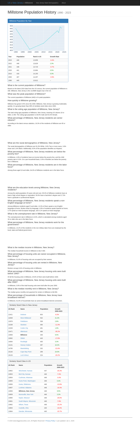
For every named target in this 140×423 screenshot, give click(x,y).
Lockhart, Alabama (25, 388)
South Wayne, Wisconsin (27, 401)
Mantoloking (24, 348)
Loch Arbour (24, 355)
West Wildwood (25, 318)
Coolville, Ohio (24, 408)
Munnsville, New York (26, 394)
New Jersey (18, 3)
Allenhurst (23, 331)
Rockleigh (23, 341)
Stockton (23, 325)
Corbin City (24, 328)
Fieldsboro (24, 321)
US (9, 3)
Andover (23, 314)
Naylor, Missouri (24, 398)
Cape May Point (25, 352)
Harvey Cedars (25, 345)
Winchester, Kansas (25, 371)
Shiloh (22, 338)
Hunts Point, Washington (27, 381)
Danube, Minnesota (25, 411)
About (64, 3)
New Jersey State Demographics (47, 3)
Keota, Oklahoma (25, 384)
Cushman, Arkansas (25, 377)
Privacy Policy (50, 421)
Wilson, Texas (23, 404)
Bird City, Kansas (24, 374)
